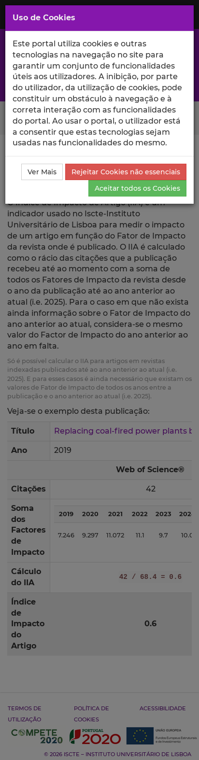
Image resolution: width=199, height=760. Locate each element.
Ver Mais (42, 172)
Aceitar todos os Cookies (137, 188)
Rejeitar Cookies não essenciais (125, 172)
